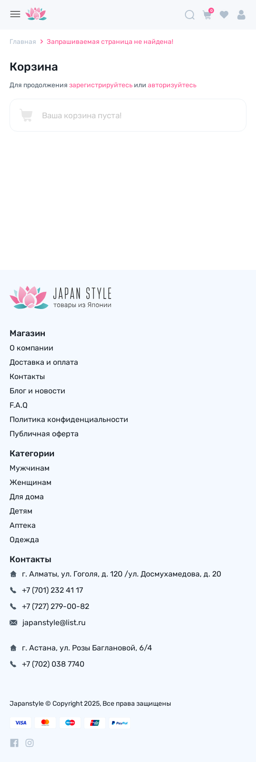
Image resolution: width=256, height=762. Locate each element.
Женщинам (30, 482)
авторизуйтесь (172, 85)
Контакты (27, 376)
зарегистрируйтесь (101, 85)
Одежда (24, 539)
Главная (23, 42)
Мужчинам (30, 468)
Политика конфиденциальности (69, 419)
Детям (21, 510)
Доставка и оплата (44, 362)
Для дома (27, 496)
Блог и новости (37, 390)
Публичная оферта (44, 433)
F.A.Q (19, 405)
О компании (31, 347)
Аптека (23, 525)
